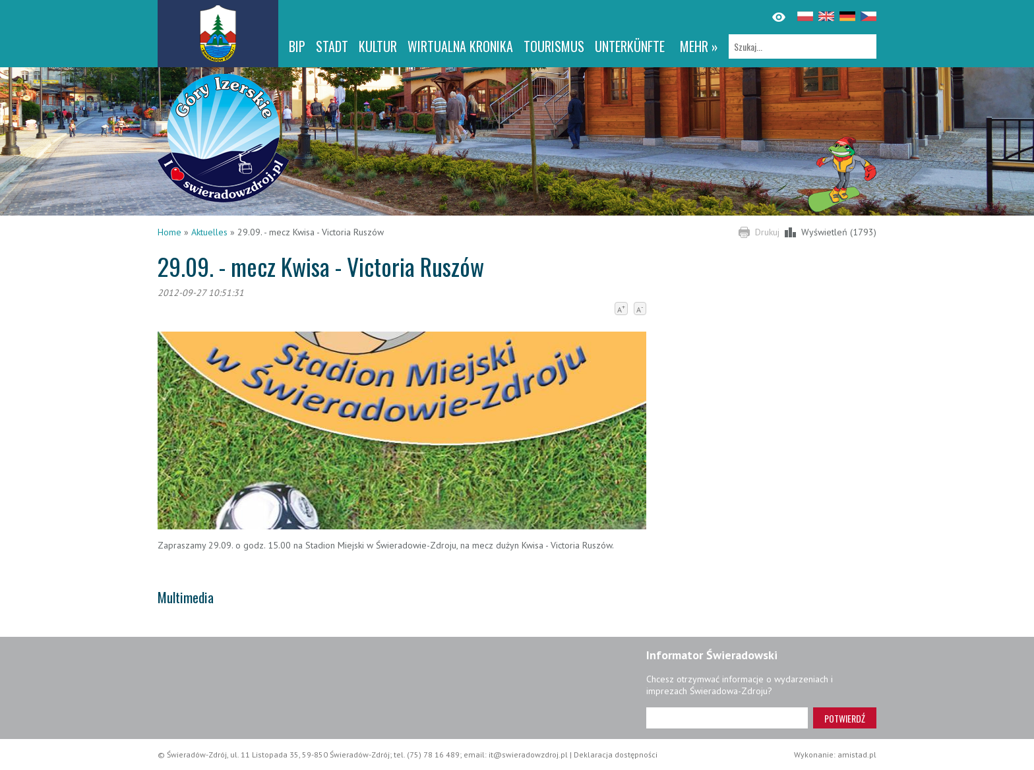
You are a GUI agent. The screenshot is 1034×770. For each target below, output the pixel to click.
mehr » (699, 46)
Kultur (378, 46)
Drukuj (767, 232)
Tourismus (554, 46)
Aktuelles (209, 232)
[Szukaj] (802, 46)
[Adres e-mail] (727, 718)
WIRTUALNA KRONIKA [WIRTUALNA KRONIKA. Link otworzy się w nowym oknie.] (460, 46)
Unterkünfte (630, 46)
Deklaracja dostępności (615, 754)
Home (169, 232)
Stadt (332, 46)
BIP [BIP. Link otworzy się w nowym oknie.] (297, 46)
